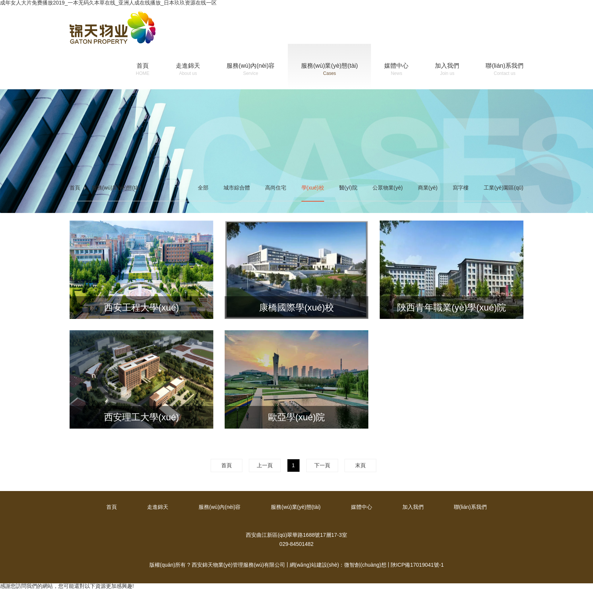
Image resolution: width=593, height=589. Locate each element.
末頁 (360, 465)
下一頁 (322, 465)
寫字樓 (461, 188)
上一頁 (265, 465)
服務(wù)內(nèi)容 (251, 70)
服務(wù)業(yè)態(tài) (329, 70)
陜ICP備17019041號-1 (417, 565)
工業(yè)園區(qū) (503, 188)
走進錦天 (188, 70)
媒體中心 (396, 70)
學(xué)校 (312, 188)
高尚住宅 (275, 188)
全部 (203, 188)
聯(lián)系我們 (504, 70)
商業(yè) (428, 188)
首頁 (142, 70)
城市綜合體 (237, 188)
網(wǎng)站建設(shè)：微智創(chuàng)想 (338, 565)
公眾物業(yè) (388, 188)
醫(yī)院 (348, 188)
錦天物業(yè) (112, 27)
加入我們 (447, 70)
